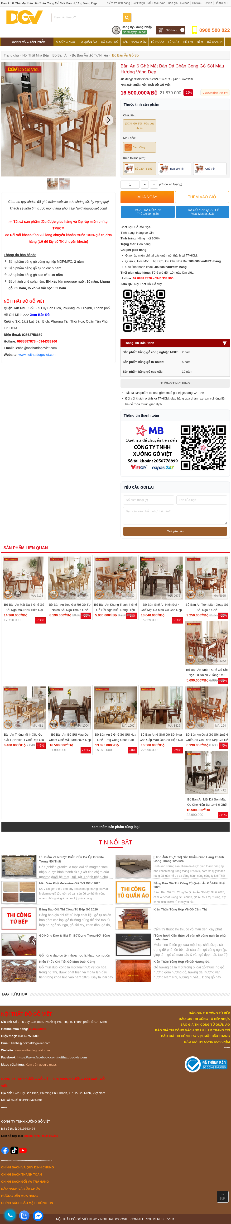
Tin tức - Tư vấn (202, 3)
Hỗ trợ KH (221, 3)
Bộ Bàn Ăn (214, 41)
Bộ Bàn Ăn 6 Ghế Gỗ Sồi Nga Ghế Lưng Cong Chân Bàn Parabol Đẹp (115, 740)
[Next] (108, 120)
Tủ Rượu (157, 41)
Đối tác (184, 3)
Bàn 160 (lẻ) (172, 168)
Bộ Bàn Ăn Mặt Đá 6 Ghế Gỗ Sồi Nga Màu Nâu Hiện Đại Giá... (24, 610)
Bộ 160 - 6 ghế (138, 168)
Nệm (200, 41)
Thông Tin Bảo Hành (175, 343)
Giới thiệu (139, 3)
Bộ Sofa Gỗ (109, 41)
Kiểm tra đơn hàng (118, 3)
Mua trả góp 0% (147, 212)
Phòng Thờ (64, 50)
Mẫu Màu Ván (156, 3)
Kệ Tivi (188, 41)
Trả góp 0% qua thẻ (202, 212)
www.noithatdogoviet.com (37, 355)
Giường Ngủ (65, 41)
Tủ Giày (173, 41)
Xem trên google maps (41, 1064)
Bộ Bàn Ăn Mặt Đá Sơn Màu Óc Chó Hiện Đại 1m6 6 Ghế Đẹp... (206, 805)
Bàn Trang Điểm (134, 41)
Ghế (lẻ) (205, 168)
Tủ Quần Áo (88, 41)
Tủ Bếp (82, 50)
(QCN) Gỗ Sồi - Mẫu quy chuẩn (139, 126)
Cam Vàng (135, 147)
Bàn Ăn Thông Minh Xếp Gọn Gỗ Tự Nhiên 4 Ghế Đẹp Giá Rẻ (24, 740)
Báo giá (173, 3)
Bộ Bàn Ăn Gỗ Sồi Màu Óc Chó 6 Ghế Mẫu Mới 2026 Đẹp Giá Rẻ (70, 740)
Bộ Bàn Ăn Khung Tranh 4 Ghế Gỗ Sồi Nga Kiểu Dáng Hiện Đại (115, 610)
